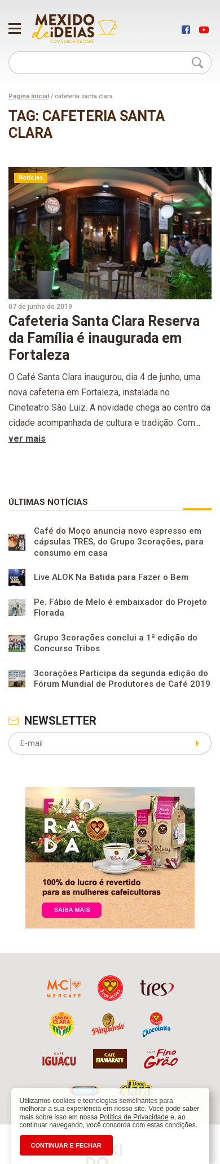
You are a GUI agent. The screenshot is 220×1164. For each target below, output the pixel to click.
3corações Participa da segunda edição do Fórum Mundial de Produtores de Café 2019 (122, 679)
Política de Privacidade (134, 1117)
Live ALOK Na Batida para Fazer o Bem (111, 577)
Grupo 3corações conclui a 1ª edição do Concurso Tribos (115, 643)
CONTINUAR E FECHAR (66, 1145)
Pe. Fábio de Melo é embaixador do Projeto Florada (120, 607)
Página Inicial (28, 96)
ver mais (27, 438)
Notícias (30, 177)
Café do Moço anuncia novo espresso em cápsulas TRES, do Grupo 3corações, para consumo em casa (119, 542)
